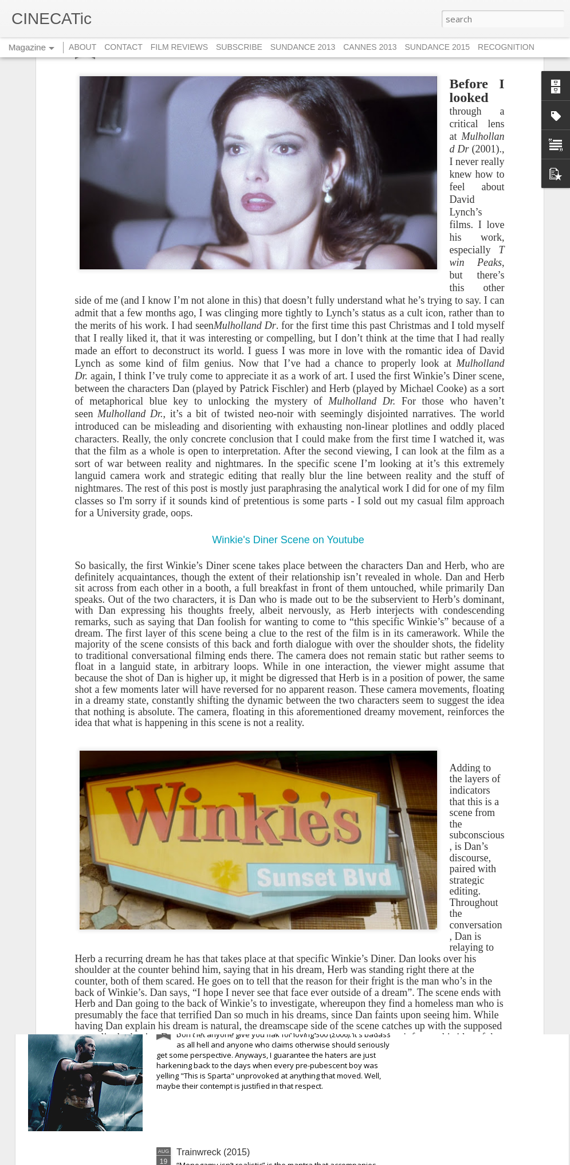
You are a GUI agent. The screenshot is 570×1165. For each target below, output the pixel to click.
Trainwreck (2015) (213, 1152)
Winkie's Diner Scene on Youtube (289, 414)
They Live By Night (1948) (229, 891)
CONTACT (123, 47)
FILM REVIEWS (179, 47)
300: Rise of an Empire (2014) (237, 1021)
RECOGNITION (506, 47)
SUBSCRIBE (239, 47)
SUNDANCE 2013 (303, 47)
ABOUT (82, 47)
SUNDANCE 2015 (437, 47)
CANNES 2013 (369, 47)
